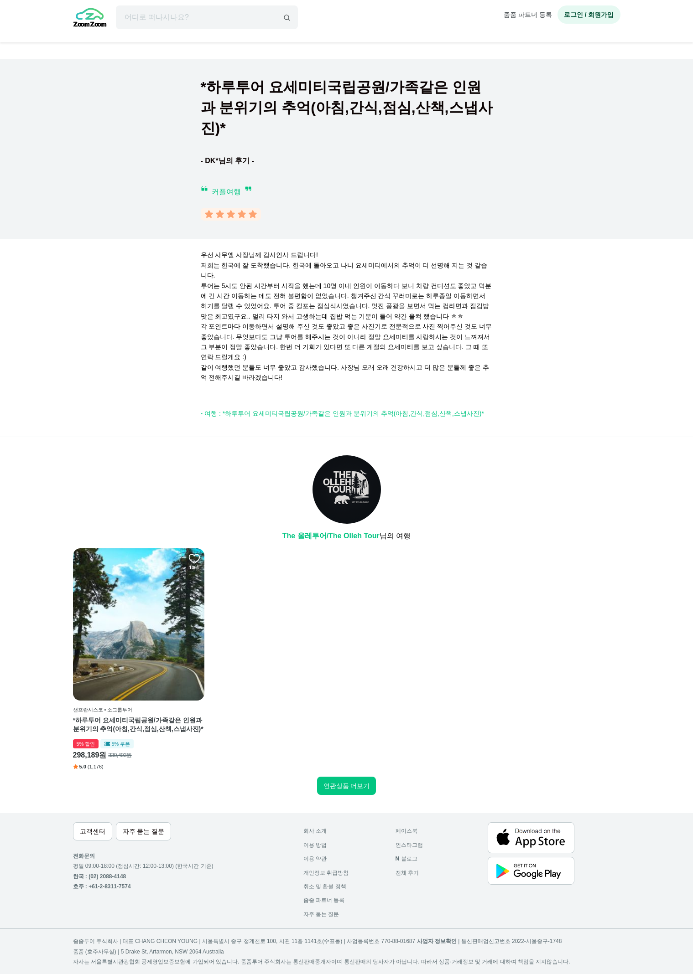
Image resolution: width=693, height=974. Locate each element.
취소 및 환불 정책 (324, 886)
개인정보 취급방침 (326, 873)
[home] (90, 18)
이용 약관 (315, 858)
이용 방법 (315, 845)
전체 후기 (407, 873)
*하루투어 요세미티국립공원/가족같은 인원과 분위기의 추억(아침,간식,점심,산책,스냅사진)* (138, 724)
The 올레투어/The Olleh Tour (331, 536)
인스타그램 (409, 845)
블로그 (406, 858)
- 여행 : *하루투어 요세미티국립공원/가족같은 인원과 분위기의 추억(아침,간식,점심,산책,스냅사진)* (342, 413)
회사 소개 (315, 831)
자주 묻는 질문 (321, 914)
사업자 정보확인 (437, 941)
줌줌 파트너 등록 (528, 14)
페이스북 (406, 831)
